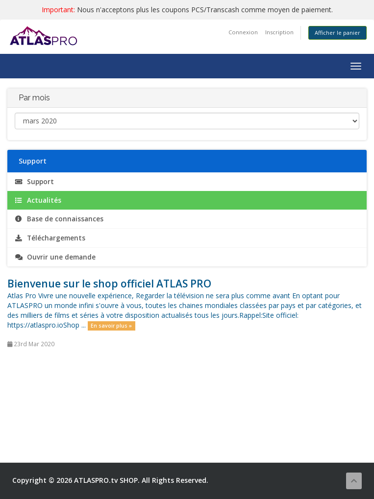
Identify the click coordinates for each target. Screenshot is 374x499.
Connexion (243, 32)
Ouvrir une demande (55, 257)
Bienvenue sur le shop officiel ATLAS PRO (109, 283)
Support (34, 181)
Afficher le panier (337, 32)
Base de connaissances (59, 218)
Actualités (38, 200)
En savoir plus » (111, 325)
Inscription (279, 32)
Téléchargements (50, 238)
